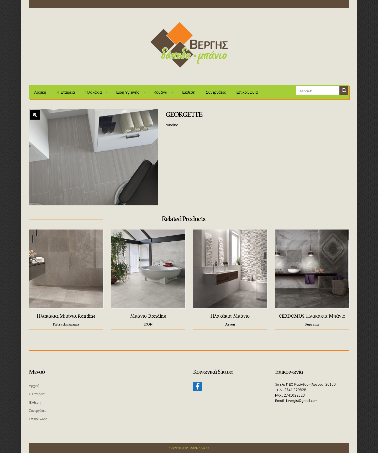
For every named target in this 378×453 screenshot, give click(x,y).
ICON (148, 324)
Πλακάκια (94, 92)
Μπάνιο (68, 315)
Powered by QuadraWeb (189, 448)
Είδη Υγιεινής (127, 92)
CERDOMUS (291, 315)
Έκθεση (188, 92)
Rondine (86, 315)
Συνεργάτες (216, 92)
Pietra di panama (66, 324)
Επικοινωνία (247, 92)
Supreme (312, 324)
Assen (230, 324)
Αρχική (40, 92)
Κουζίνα (160, 92)
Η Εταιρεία (66, 92)
